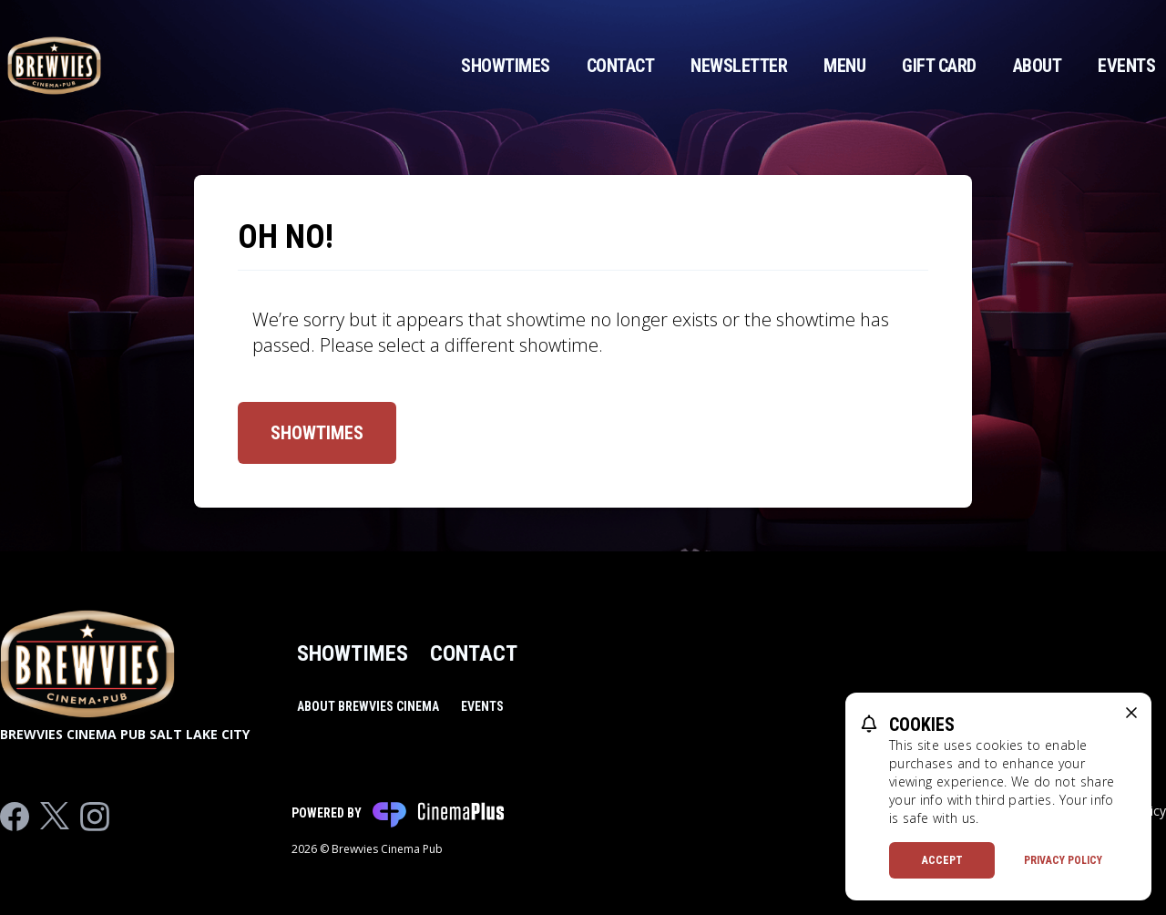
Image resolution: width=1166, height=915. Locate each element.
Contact (621, 66)
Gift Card (939, 66)
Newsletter (738, 66)
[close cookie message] (1131, 713)
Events (1126, 66)
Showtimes (505, 66)
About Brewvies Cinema (368, 706)
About (1037, 66)
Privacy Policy (1063, 860)
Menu (844, 66)
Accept (942, 860)
